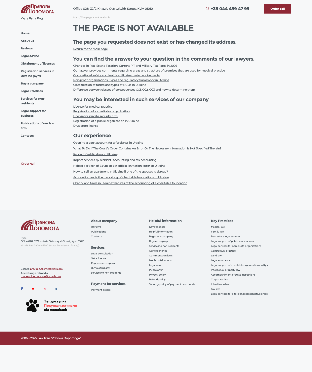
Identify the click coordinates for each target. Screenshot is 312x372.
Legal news (155, 265)
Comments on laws (161, 255)
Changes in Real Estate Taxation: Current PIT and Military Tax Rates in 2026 (125, 66)
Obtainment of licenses (38, 63)
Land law (216, 255)
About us (27, 41)
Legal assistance (220, 260)
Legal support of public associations (232, 241)
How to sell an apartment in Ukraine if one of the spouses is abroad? (120, 171)
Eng (40, 18)
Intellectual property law (225, 269)
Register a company (103, 263)
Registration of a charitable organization (101, 111)
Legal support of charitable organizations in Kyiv (239, 265)
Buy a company (32, 83)
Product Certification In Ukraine (95, 154)
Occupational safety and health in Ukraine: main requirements (116, 75)
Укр (23, 18)
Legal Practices (32, 91)
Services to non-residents (106, 272)
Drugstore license (85, 126)
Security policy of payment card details (172, 284)
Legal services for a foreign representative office (239, 293)
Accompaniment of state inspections (233, 274)
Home (25, 33)
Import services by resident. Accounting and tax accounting (115, 160)
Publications (98, 231)
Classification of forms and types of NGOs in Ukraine (109, 85)
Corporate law (219, 279)
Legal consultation (102, 253)
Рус (31, 18)
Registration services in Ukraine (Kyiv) (37, 73)
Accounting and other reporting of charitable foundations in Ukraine (121, 177)
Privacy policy (157, 274)
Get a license (98, 258)
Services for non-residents (33, 101)
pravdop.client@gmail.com (46, 268)
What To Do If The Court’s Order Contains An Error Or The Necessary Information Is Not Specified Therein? (147, 148)
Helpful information (161, 231)
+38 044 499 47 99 (230, 8)
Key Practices (157, 226)
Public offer (156, 269)
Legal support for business (33, 113)
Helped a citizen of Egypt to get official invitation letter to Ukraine (119, 166)
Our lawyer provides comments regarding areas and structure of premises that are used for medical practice (149, 70)
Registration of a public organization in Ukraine (106, 121)
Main (76, 17)
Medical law (218, 226)
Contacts (27, 135)
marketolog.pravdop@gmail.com (41, 276)
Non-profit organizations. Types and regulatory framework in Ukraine (121, 80)
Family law (217, 231)
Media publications (160, 260)
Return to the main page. (90, 49)
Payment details (100, 289)
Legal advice (30, 56)
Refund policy (157, 279)
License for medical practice (92, 106)
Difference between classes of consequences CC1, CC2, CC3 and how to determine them (134, 89)
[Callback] (277, 9)
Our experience (158, 250)
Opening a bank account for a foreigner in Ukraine (108, 142)
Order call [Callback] (28, 163)
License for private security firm (95, 116)
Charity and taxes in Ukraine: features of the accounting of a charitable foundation (130, 183)
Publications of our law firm (37, 126)
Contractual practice (223, 250)
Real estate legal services (225, 236)
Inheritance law (220, 284)
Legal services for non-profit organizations (236, 245)
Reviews (27, 48)
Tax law (215, 289)
